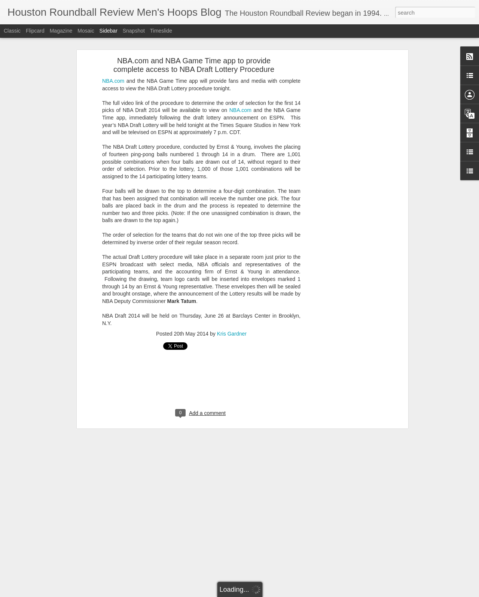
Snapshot (134, 31)
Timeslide (161, 31)
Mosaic (85, 31)
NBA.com (113, 48)
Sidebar (109, 31)
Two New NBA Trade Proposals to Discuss (60, 568)
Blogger (318, 593)
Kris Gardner (232, 301)
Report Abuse (339, 593)
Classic (12, 31)
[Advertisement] (341, 145)
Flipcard (35, 31)
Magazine (61, 31)
